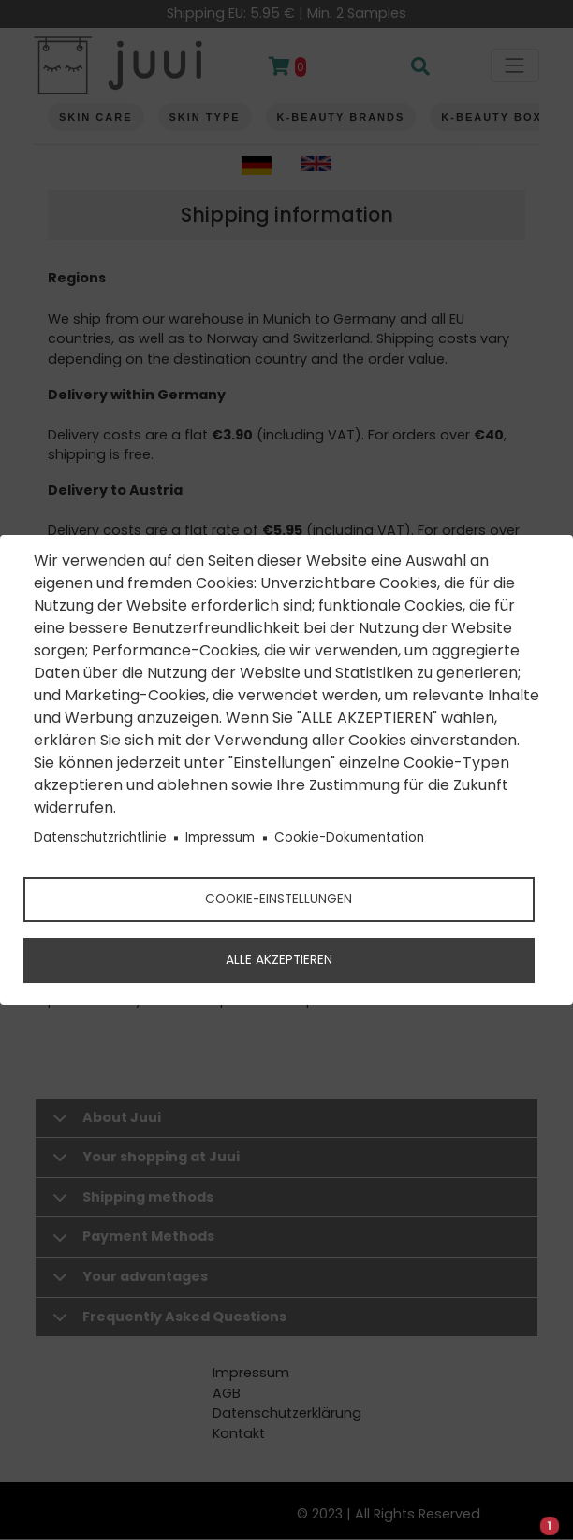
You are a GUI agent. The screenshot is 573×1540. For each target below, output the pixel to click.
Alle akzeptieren (279, 960)
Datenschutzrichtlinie (100, 837)
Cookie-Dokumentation (349, 837)
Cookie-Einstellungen (278, 899)
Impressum (220, 837)
